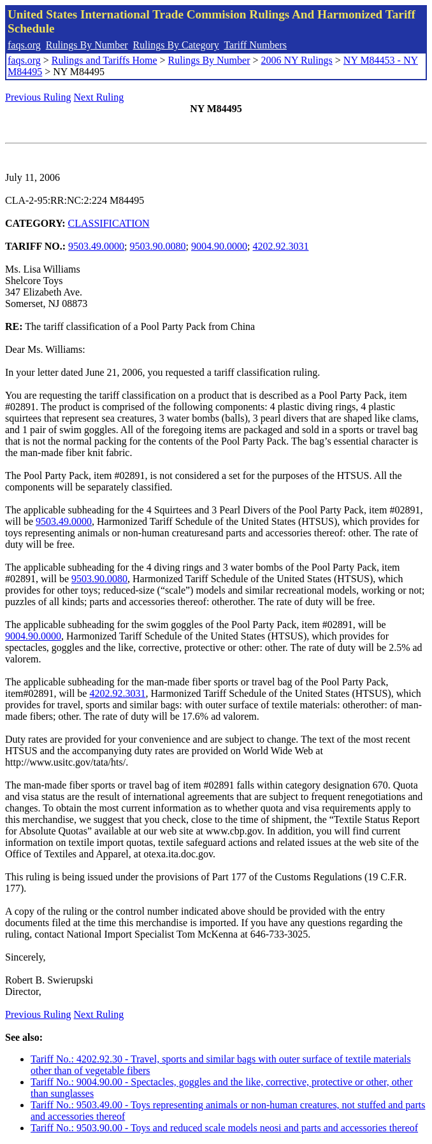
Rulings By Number (87, 44)
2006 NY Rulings (297, 60)
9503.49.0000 (96, 246)
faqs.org (24, 44)
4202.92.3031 (280, 246)
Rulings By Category (176, 44)
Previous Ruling (38, 97)
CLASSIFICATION (109, 223)
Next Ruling (99, 97)
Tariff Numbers (255, 44)
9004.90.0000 (219, 246)
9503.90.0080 (158, 246)
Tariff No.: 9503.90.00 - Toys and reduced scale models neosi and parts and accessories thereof (224, 1127)
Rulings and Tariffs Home (104, 60)
